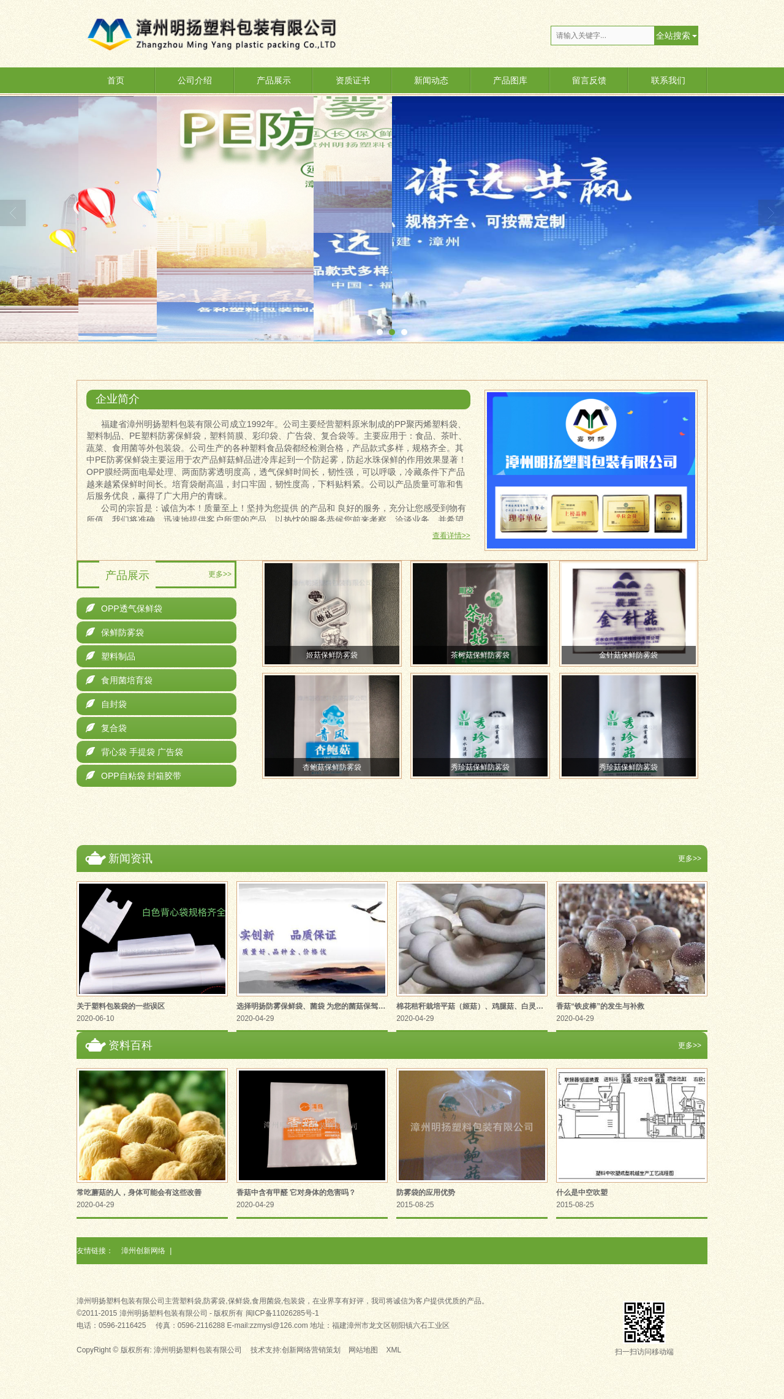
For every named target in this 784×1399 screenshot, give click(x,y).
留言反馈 (589, 80)
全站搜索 (673, 35)
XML (394, 1350)
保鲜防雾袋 (115, 632)
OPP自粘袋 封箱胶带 (133, 776)
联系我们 (668, 80)
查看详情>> (451, 535)
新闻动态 (431, 80)
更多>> (220, 574)
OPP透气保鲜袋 (124, 608)
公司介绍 (195, 80)
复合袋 (106, 728)
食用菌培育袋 (119, 680)
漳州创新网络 (143, 1250)
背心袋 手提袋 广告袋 (134, 752)
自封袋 (106, 704)
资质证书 (353, 80)
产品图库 (510, 80)
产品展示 (274, 80)
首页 (115, 80)
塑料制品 (110, 656)
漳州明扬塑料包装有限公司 (198, 1350)
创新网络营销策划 (311, 1350)
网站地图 (363, 1350)
